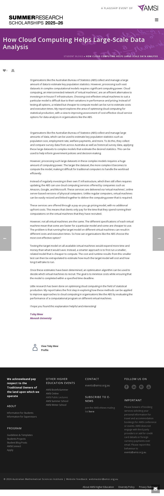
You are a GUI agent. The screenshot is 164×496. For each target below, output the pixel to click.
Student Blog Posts (17, 442)
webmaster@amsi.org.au (103, 479)
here (91, 411)
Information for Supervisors (22, 416)
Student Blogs (73, 56)
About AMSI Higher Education (98, 490)
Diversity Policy (126, 490)
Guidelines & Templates (20, 435)
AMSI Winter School (56, 405)
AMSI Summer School (57, 401)
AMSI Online (52, 393)
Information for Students (20, 412)
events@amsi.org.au (97, 385)
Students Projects (16, 438)
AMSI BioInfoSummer (57, 389)
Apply (10, 450)
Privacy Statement (148, 490)
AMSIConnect (14, 446)
